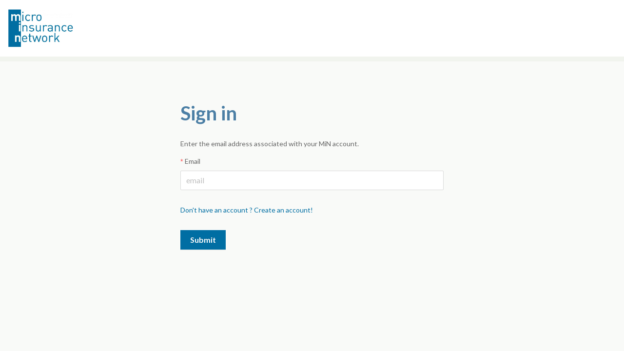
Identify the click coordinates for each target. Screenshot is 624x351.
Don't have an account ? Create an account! (246, 210)
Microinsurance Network (56, 28)
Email (192, 161)
